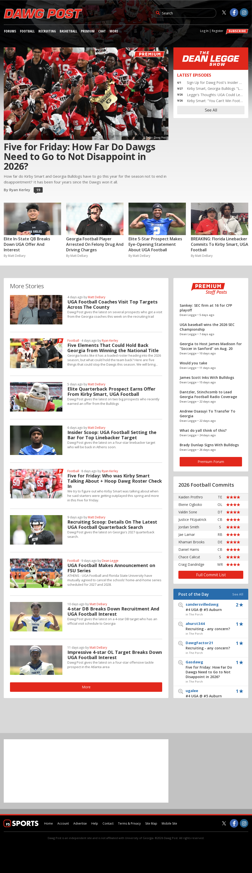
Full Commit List (211, 575)
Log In (204, 31)
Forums (10, 31)
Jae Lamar (186, 534)
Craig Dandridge (191, 564)
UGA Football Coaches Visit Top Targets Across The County (112, 304)
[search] (188, 12)
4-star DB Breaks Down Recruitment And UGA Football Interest (113, 611)
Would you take (193, 363)
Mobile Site (169, 823)
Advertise (80, 823)
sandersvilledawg (211, 607)
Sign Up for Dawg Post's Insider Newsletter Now (215, 82)
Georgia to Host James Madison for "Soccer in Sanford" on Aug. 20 (211, 346)
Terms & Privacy (129, 823)
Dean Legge (110, 561)
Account (63, 823)
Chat (102, 31)
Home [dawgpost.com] (48, 823)
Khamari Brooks (191, 542)
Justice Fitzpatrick (192, 519)
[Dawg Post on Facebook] (234, 12)
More (114, 31)
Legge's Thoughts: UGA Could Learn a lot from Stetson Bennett (215, 94)
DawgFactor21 (211, 645)
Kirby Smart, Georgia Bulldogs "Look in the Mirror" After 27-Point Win (215, 88)
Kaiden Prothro (190, 497)
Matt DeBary (96, 297)
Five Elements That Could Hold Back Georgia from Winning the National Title (113, 348)
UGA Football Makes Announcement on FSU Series (111, 568)
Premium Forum (211, 461)
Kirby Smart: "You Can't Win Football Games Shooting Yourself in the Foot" (215, 100)
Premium (88, 31)
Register (217, 31)
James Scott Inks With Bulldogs (207, 377)
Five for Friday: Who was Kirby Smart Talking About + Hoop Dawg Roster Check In (114, 481)
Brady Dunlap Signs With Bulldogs (209, 444)
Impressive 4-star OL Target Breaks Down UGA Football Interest (114, 655)
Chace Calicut (189, 557)
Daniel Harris (188, 549)
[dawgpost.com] (43, 17)
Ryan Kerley (110, 340)
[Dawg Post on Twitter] (224, 12)
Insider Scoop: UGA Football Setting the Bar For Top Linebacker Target (111, 435)
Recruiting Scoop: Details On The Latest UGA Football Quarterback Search (112, 524)
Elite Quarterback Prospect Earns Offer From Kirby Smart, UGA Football (111, 391)
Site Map (151, 823)
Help (94, 823)
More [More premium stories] (86, 687)
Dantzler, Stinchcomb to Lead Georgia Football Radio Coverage (208, 394)
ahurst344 (211, 626)
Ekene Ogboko (190, 504)
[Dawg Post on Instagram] (244, 12)
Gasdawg (211, 669)
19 (37, 190)
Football (27, 31)
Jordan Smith (188, 527)
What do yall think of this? (203, 430)
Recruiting (47, 31)
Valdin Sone (187, 512)
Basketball (68, 31)
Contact (108, 823)
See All (211, 110)
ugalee (211, 693)
